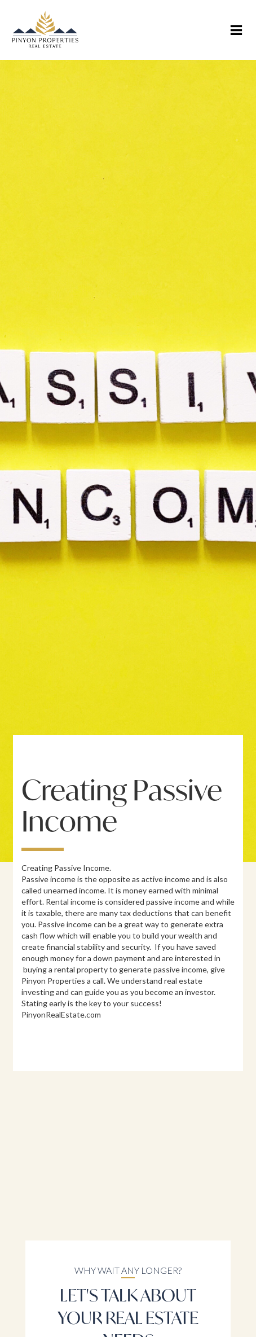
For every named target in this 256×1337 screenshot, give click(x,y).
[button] (236, 29)
